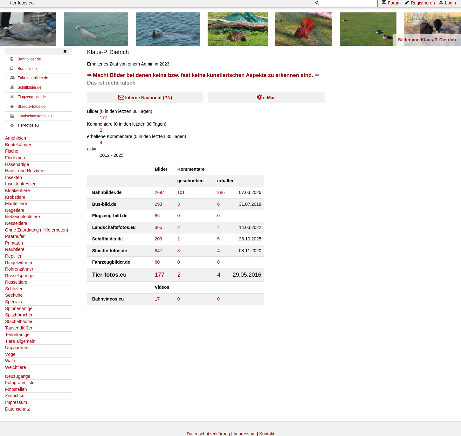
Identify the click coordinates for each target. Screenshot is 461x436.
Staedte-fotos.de (31, 106)
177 (103, 117)
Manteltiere (16, 203)
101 (181, 192)
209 (158, 238)
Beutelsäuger (18, 144)
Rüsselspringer (20, 275)
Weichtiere (15, 367)
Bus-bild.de (27, 68)
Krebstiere (15, 197)
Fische (11, 151)
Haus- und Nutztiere (25, 170)
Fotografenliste (20, 382)
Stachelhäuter (18, 321)
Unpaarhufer (17, 347)
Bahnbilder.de (29, 59)
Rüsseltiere (16, 282)
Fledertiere (15, 157)
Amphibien (15, 138)
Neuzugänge (17, 376)
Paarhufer (14, 236)
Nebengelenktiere (22, 216)
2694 (160, 192)
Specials (13, 301)
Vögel (11, 354)
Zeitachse (14, 395)
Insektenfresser (20, 183)
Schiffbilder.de (29, 87)
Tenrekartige (17, 334)
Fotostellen (16, 389)
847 (158, 250)
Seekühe (14, 295)
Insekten (13, 177)
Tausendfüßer (18, 327)
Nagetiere (14, 210)
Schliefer (13, 288)
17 (157, 298)
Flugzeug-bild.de (31, 97)
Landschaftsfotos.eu (34, 116)
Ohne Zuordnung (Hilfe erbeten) (36, 229)
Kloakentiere (17, 190)
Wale (10, 360)
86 (157, 215)
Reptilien (13, 256)
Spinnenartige (18, 308)
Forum (392, 2)
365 (158, 227)
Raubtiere (14, 249)
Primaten (14, 243)
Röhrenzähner (19, 269)
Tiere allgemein (20, 341)
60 (157, 262)
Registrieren (420, 2)
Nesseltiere (16, 223)
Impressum (16, 402)
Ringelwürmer (18, 262)
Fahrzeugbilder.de (32, 78)
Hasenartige (17, 164)
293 (158, 204)
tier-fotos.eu (22, 2)
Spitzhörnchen (19, 314)
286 (220, 192)
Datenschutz (17, 409)
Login (448, 2)
